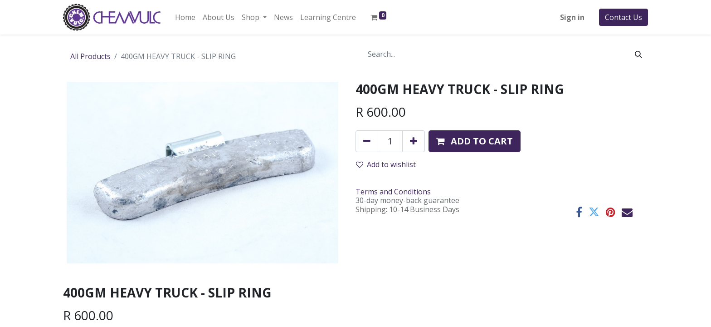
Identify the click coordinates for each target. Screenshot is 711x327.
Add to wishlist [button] (386, 164)
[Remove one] (367, 141)
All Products (90, 56)
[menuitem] (185, 17)
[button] (475, 141)
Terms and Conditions (393, 192)
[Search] (638, 54)
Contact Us (623, 17)
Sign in (572, 17)
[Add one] (413, 141)
